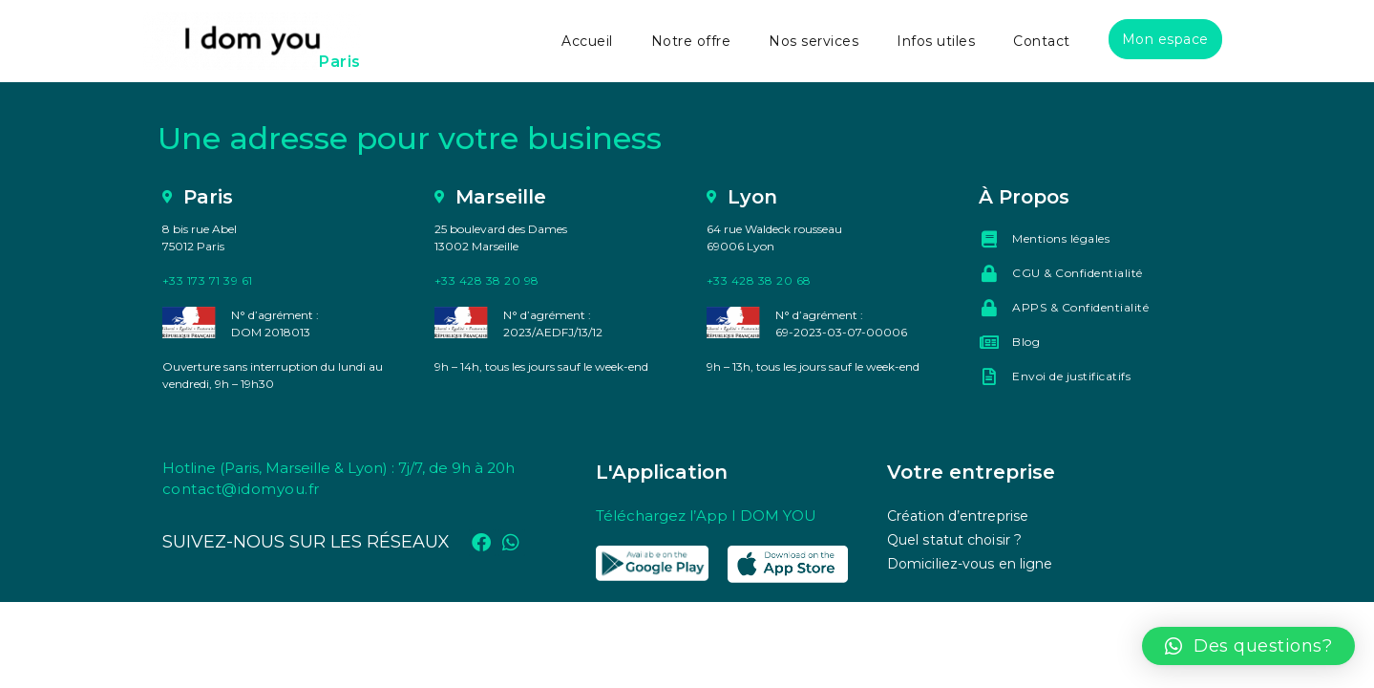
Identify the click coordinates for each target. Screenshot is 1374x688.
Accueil (587, 41)
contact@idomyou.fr (241, 489)
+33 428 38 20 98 (486, 280)
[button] (1249, 646)
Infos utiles (936, 41)
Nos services (813, 41)
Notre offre (691, 41)
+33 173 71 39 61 (207, 280)
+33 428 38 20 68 (759, 280)
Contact (1041, 41)
